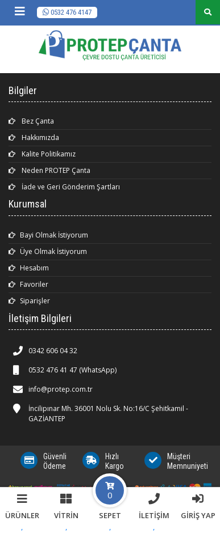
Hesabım (29, 268)
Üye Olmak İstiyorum (48, 251)
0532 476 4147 (67, 12)
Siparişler (29, 301)
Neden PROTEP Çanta (49, 170)
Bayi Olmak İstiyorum (48, 235)
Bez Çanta (31, 121)
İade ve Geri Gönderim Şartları (64, 187)
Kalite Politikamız (42, 154)
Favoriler (28, 284)
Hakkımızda (34, 137)
